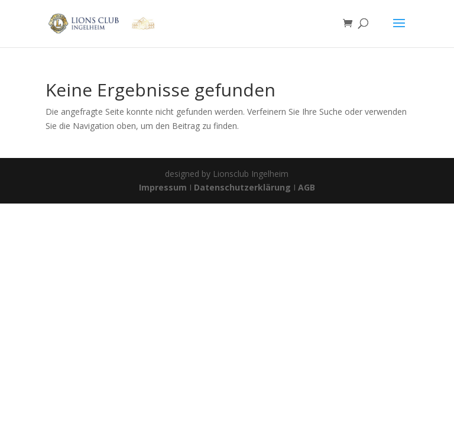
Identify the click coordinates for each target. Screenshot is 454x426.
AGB (306, 187)
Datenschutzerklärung (242, 187)
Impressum (164, 187)
